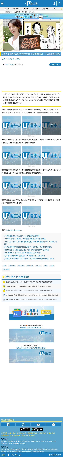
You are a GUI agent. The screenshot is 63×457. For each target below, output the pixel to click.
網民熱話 (4, 441)
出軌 (52, 266)
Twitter (39, 266)
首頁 (3, 59)
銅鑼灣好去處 (32, 433)
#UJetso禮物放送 (12, 451)
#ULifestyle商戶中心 (25, 451)
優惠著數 (15, 9)
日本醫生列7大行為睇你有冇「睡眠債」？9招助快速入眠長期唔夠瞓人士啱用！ (29, 259)
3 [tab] (32, 18)
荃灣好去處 (51, 433)
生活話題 (11, 59)
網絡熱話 (6, 269)
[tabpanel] (31, 16)
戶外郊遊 (25, 435)
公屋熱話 (17, 12)
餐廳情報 (17, 435)
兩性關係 (12, 266)
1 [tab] (28, 18)
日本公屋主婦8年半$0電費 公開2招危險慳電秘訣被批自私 (22, 253)
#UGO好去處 (5, 449)
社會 (11, 435)
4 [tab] (34, 18)
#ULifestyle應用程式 (51, 449)
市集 (9, 433)
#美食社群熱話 (15, 449)
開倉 (14, 433)
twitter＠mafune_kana (14, 230)
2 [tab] (30, 18)
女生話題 (30, 266)
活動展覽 (4, 433)
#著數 (35, 451)
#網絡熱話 (40, 451)
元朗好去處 (42, 433)
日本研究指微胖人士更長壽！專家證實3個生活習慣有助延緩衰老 (25, 239)
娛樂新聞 (24, 12)
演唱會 (7, 9)
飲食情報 (45, 9)
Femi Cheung (9, 64)
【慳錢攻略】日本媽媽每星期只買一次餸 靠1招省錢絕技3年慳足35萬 (26, 250)
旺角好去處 (5, 435)
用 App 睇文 (56, 64)
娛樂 (54, 9)
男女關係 (21, 266)
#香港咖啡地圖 (39, 449)
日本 (5, 266)
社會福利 (32, 435)
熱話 (18, 59)
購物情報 (35, 9)
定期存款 (31, 12)
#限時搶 (3, 451)
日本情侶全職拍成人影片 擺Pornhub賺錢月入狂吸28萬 (21, 236)
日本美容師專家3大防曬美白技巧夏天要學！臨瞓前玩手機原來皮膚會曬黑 (28, 247)
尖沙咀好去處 (21, 433)
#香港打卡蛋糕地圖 (27, 449)
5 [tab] (36, 18)
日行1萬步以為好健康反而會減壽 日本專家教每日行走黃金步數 (24, 256)
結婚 (46, 266)
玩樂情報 (25, 9)
